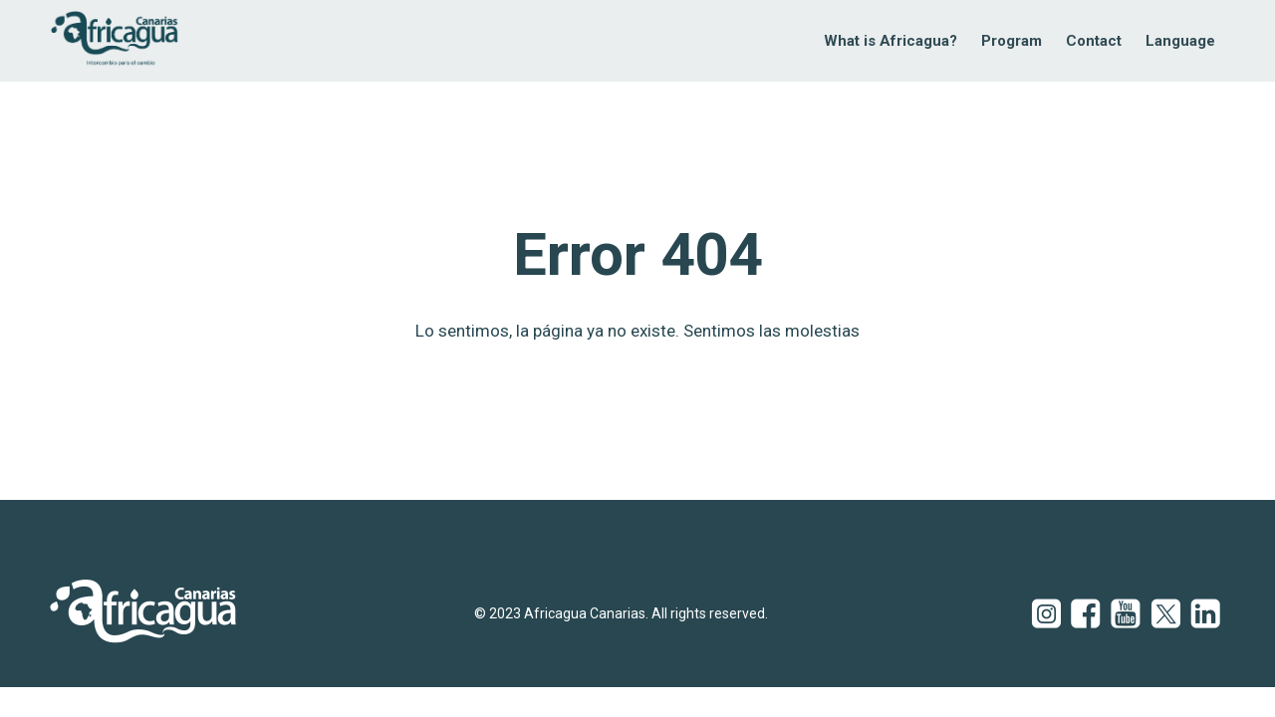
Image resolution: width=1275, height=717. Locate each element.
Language (1180, 41)
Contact (1094, 41)
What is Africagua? (890, 41)
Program (1011, 41)
